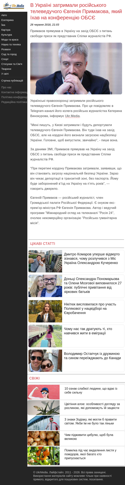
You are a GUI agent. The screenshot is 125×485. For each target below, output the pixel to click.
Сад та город (9, 54)
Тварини (6, 68)
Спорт (5, 59)
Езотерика (7, 20)
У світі (5, 73)
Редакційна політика (14, 102)
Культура (6, 34)
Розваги (6, 49)
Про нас (6, 87)
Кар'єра (5, 29)
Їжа (3, 24)
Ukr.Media (72, 116)
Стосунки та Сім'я (11, 64)
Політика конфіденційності (18, 97)
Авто (4, 15)
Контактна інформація (15, 92)
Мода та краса (9, 39)
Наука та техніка (11, 44)
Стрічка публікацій (12, 80)
